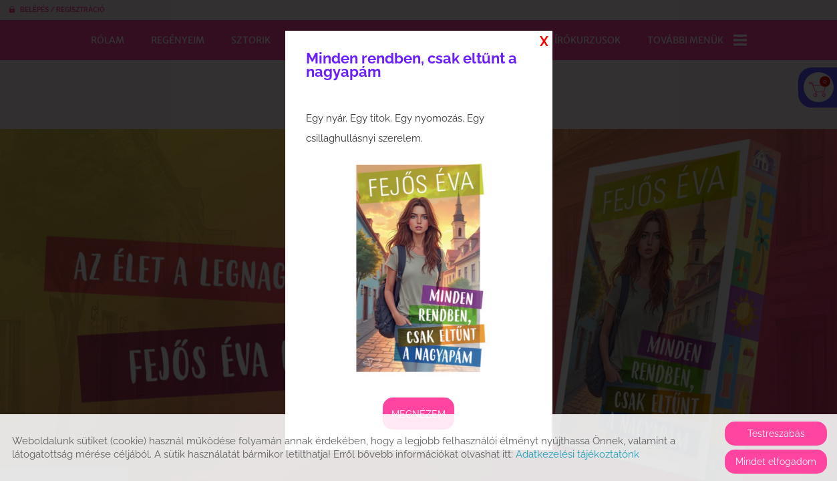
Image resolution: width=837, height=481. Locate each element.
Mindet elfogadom (775, 461)
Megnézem (418, 414)
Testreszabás (776, 433)
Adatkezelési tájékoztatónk (577, 454)
